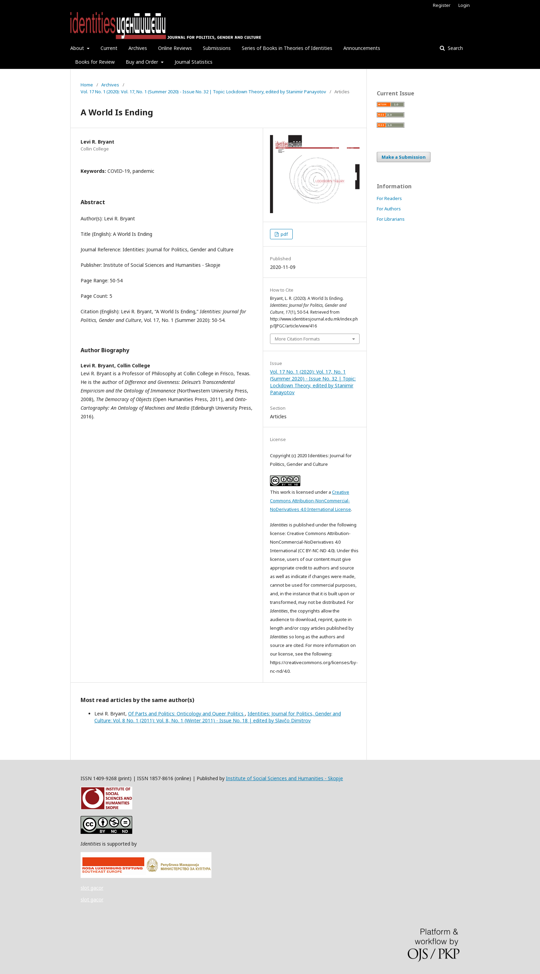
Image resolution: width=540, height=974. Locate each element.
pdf (284, 234)
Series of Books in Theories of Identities (287, 48)
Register (441, 5)
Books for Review (95, 62)
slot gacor (92, 887)
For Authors (389, 209)
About (77, 48)
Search (454, 48)
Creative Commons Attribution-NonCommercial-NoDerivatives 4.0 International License (310, 500)
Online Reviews (175, 48)
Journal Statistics (193, 62)
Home (87, 85)
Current (109, 48)
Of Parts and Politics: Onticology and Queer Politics (186, 713)
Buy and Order (142, 62)
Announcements (361, 48)
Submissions (217, 48)
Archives (137, 48)
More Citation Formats (297, 339)
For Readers (389, 198)
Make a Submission (404, 157)
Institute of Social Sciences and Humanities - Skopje (284, 778)
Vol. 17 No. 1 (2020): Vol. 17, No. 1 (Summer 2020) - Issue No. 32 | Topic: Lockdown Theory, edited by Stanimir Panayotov (203, 91)
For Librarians (391, 219)
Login (464, 5)
